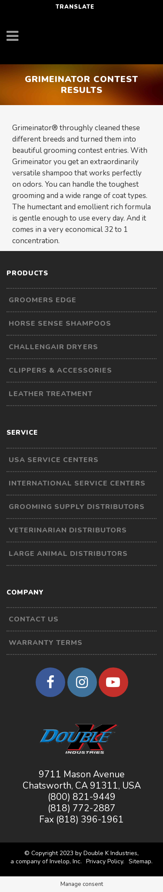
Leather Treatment (51, 394)
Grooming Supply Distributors (77, 507)
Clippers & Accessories (60, 370)
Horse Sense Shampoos (60, 323)
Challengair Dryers (53, 347)
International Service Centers (77, 483)
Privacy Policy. (105, 861)
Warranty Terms (46, 643)
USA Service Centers (54, 460)
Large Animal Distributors (68, 553)
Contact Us (34, 619)
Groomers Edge (43, 300)
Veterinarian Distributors (68, 530)
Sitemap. (141, 861)
